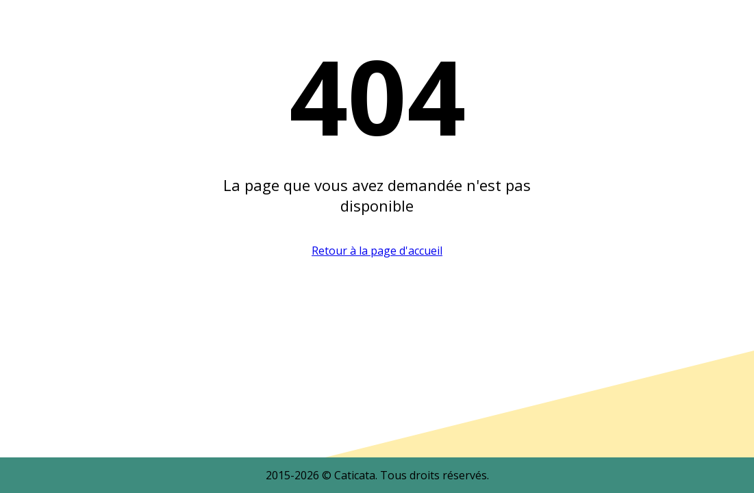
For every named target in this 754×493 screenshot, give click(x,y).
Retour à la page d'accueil (377, 250)
